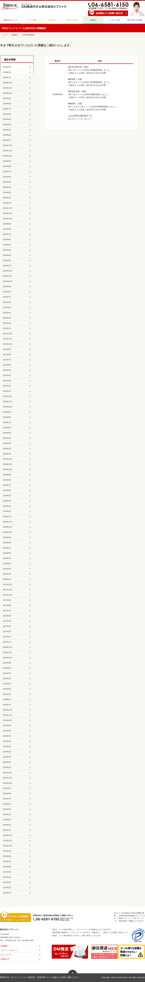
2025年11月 (7, 88)
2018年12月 (7, 522)
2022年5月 (7, 307)
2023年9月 (7, 224)
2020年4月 (7, 438)
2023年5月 (7, 245)
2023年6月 (7, 240)
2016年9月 (7, 663)
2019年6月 (7, 490)
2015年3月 (7, 757)
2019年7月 (7, 485)
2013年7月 (7, 861)
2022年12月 (7, 271)
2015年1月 (7, 767)
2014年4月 (7, 814)
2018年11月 (7, 527)
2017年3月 (7, 632)
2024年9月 (7, 161)
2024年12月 (7, 145)
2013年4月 (7, 877)
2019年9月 (7, 475)
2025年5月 (7, 119)
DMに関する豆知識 (134, 20)
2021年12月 (7, 334)
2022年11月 (7, 276)
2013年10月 (7, 846)
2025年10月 (7, 93)
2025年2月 (7, 135)
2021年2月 (7, 386)
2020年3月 (7, 443)
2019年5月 (7, 496)
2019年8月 (7, 480)
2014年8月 (7, 794)
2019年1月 (7, 517)
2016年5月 (7, 684)
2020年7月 (7, 422)
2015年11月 (7, 715)
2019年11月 (7, 464)
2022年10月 (7, 281)
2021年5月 (7, 370)
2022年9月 (7, 287)
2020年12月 (7, 396)
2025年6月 (7, 114)
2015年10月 (7, 720)
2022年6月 (7, 302)
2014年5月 (7, 809)
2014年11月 (7, 778)
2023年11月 (7, 213)
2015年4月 (7, 752)
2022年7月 (7, 297)
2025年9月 (7, 98)
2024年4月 (7, 187)
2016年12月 (7, 647)
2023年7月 (7, 234)
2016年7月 (7, 673)
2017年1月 (7, 642)
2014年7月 (7, 799)
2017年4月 (7, 626)
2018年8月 (7, 543)
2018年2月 (7, 574)
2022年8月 (7, 292)
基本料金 (51, 20)
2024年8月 (7, 166)
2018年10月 (7, 532)
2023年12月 (7, 208)
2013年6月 (7, 867)
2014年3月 (7, 820)
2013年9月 (7, 851)
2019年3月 (7, 506)
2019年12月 (7, 459)
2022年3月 (7, 318)
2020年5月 (7, 433)
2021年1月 (7, 391)
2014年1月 (7, 830)
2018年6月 (7, 553)
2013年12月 (7, 835)
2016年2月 (7, 699)
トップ (4, 35)
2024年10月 (7, 156)
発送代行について (10, 20)
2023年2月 (7, 260)
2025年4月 (7, 125)
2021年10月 (7, 344)
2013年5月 (7, 872)
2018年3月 (7, 569)
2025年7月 (7, 109)
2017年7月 (7, 611)
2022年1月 (7, 328)
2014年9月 (7, 788)
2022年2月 (7, 323)
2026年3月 (7, 67)
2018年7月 (7, 548)
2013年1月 (7, 893)
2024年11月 (7, 151)
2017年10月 (7, 595)
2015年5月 (7, 747)
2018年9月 (7, 537)
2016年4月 (7, 689)
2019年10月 (7, 469)
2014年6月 (7, 804)
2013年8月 (7, 856)
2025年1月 (7, 140)
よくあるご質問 (114, 20)
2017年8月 (7, 605)
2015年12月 (7, 710)
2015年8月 (7, 731)
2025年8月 (7, 104)
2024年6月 (7, 177)
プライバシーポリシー (9, 950)
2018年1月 (7, 579)
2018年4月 (7, 564)
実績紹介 (93, 20)
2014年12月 (7, 773)
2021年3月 (7, 381)
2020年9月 (7, 412)
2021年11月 (7, 339)
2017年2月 (7, 637)
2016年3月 (7, 694)
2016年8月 (7, 668)
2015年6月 (7, 741)
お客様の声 (4, 959)
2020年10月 (7, 407)
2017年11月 (7, 590)
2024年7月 (7, 172)
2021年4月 (7, 375)
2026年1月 (7, 78)
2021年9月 (7, 349)
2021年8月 (7, 355)
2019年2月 (7, 511)
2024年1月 (7, 203)
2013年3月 (7, 882)
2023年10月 (7, 219)
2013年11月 (7, 841)
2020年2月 (7, 449)
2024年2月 (7, 198)
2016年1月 (7, 705)
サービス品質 (31, 20)
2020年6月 (7, 428)
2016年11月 (7, 652)
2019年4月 (7, 501)
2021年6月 (7, 365)
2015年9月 (7, 726)
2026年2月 (7, 72)
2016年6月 (7, 679)
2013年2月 (7, 888)
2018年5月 (7, 558)
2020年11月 (7, 402)
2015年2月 (7, 762)
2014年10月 (7, 783)
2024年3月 (7, 192)
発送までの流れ (72, 20)
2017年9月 (7, 600)
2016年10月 (7, 658)
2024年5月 (7, 182)
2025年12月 (7, 83)
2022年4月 (7, 313)
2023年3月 (7, 255)
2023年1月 (7, 266)
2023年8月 (7, 229)
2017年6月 (7, 616)
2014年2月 (7, 825)
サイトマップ (5, 955)
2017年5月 (7, 621)
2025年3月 (7, 130)
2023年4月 (7, 250)
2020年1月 (7, 454)
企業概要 (3, 946)
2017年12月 (7, 584)
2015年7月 (7, 736)
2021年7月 (7, 360)
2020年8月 (7, 417)
